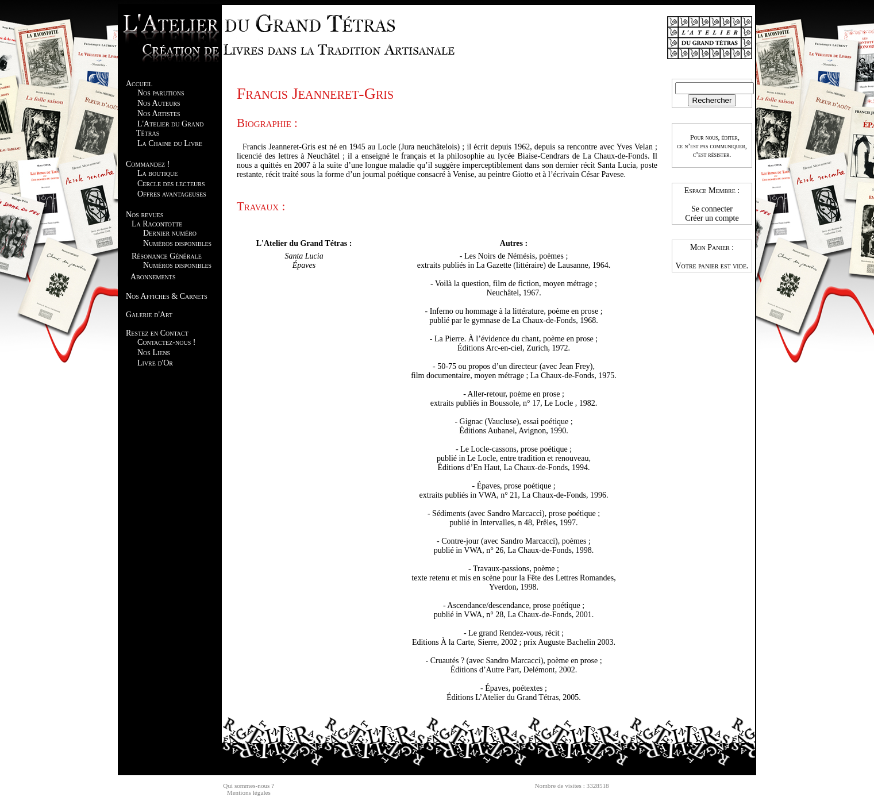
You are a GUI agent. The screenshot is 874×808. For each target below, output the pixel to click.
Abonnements (152, 276)
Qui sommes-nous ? (248, 785)
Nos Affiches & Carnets (166, 296)
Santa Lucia (303, 256)
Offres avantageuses (171, 194)
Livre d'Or (155, 363)
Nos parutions (160, 93)
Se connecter (712, 209)
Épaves (303, 265)
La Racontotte (157, 224)
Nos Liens (153, 352)
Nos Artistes (158, 113)
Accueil (139, 83)
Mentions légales (249, 792)
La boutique (157, 173)
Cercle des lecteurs (171, 183)
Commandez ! (148, 164)
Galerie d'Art (149, 314)
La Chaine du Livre (169, 143)
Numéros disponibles (177, 243)
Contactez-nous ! (166, 342)
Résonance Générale (167, 256)
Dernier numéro (170, 233)
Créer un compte (711, 218)
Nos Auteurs (158, 103)
